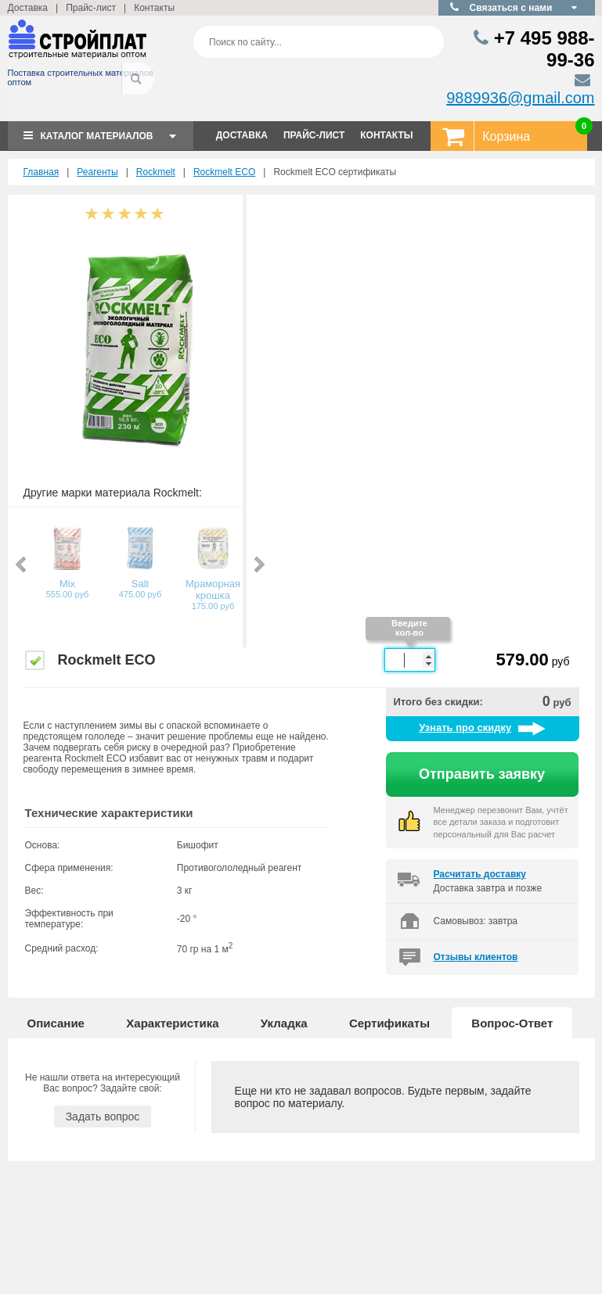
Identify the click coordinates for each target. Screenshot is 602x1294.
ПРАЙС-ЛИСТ (313, 135)
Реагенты (97, 172)
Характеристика (172, 1023)
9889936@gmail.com (520, 97)
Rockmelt (155, 172)
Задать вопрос (103, 1116)
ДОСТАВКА (242, 135)
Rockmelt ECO (224, 172)
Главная (41, 172)
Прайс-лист (91, 7)
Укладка (284, 1023)
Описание (56, 1023)
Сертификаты (389, 1023)
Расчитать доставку (480, 874)
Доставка (28, 7)
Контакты (154, 7)
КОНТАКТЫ (386, 135)
